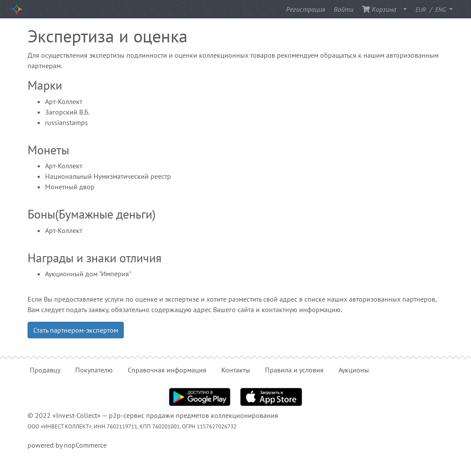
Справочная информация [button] (167, 369)
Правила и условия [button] (294, 369)
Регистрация (305, 9)
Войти (343, 9)
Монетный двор (69, 186)
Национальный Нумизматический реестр (108, 176)
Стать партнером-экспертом (75, 330)
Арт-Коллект (63, 101)
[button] (402, 9)
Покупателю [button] (94, 369)
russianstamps (66, 122)
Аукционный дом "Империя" (88, 273)
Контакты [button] (235, 369)
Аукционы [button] (353, 369)
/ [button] (431, 9)
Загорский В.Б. (67, 112)
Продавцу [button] (45, 369)
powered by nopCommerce (67, 445)
